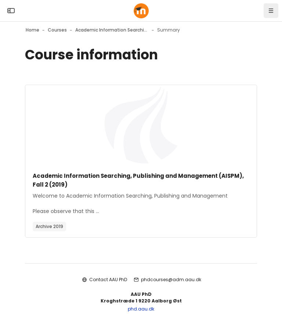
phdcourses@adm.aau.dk (171, 279)
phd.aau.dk (141, 309)
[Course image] (141, 125)
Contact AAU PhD (108, 279)
